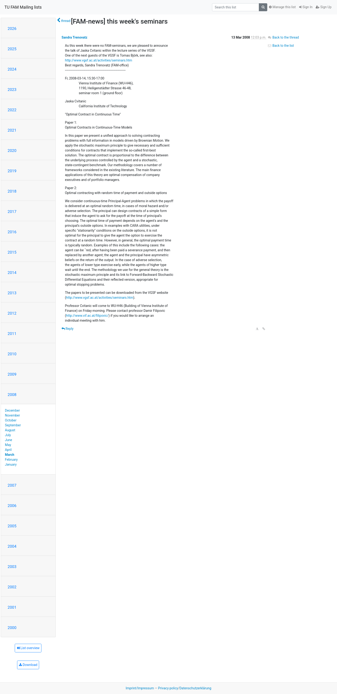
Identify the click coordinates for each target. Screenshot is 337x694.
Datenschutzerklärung (195, 688)
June (8, 440)
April (8, 450)
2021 (12, 130)
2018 (12, 191)
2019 (12, 171)
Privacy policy (168, 688)
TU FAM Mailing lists (23, 7)
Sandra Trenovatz (74, 37)
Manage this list (282, 7)
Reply (67, 329)
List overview (28, 648)
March (9, 455)
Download (28, 665)
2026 (12, 28)
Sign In (306, 7)
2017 (12, 211)
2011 (12, 333)
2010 (12, 354)
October (10, 420)
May (8, 445)
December (12, 410)
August (10, 430)
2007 (12, 485)
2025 (12, 49)
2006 (12, 505)
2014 (12, 272)
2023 (12, 89)
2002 (12, 587)
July (8, 435)
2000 (12, 627)
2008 (12, 394)
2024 (12, 69)
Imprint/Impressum (140, 688)
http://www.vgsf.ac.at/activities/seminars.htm (98, 60)
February (11, 459)
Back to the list (280, 45)
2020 (12, 150)
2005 (12, 526)
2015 (12, 252)
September (13, 425)
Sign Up (323, 7)
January (11, 464)
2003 (12, 566)
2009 (12, 374)
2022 (12, 110)
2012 (12, 313)
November (12, 415)
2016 (12, 232)
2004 (12, 546)
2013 (12, 293)
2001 (12, 607)
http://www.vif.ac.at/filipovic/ (87, 315)
